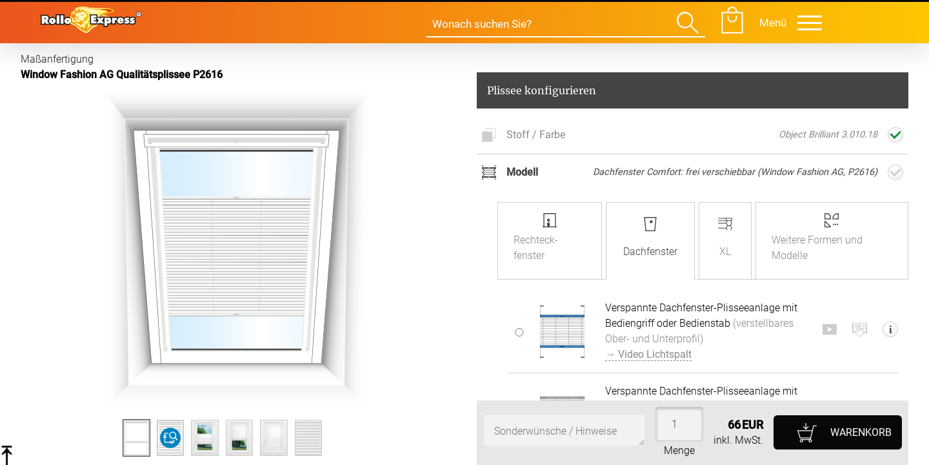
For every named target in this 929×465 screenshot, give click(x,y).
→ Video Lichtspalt (648, 354)
